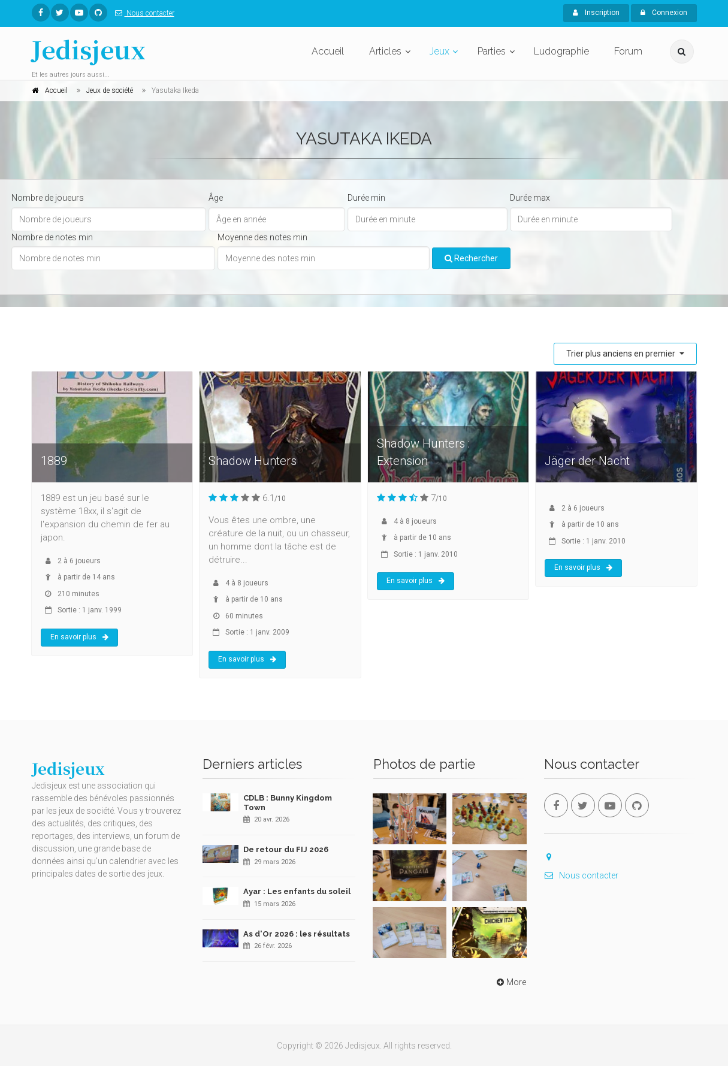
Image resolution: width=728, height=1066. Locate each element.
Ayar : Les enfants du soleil (297, 891)
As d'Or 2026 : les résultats (296, 933)
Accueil (328, 51)
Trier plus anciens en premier (621, 353)
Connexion (664, 12)
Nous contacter (142, 13)
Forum (628, 51)
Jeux (439, 51)
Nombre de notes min (52, 237)
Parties (492, 51)
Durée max (530, 198)
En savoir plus (79, 637)
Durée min (366, 198)
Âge (216, 198)
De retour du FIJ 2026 (285, 849)
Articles (385, 51)
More (510, 982)
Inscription (596, 12)
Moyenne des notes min (262, 237)
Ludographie (561, 51)
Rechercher (471, 258)
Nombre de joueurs (47, 198)
